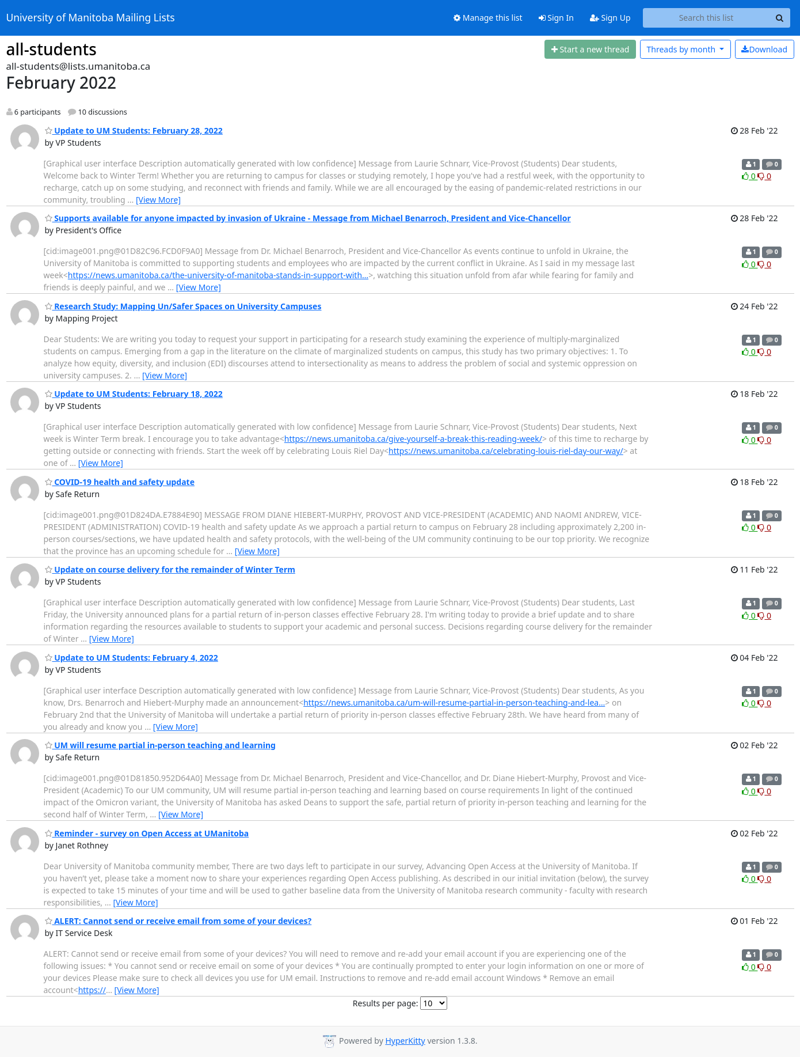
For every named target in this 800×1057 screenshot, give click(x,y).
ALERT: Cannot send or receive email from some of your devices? (178, 920)
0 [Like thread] (749, 176)
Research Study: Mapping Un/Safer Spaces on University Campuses (183, 306)
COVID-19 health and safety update (120, 481)
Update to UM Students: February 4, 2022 (131, 657)
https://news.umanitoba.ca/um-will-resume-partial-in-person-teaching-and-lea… (454, 702)
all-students (51, 49)
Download (764, 49)
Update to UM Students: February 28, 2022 (134, 130)
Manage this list (488, 17)
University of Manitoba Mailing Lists (90, 18)
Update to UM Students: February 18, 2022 (134, 393)
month (681, 49)
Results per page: (385, 1003)
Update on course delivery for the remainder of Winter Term (170, 569)
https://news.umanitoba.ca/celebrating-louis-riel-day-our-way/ (505, 450)
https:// (92, 989)
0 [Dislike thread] (764, 176)
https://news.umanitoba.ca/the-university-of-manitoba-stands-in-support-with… (218, 275)
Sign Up (610, 17)
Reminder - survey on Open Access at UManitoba (147, 833)
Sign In (556, 17)
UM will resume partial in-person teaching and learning (160, 745)
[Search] (779, 18)
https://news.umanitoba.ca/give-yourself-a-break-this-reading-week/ (413, 438)
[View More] (158, 199)
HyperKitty (405, 1040)
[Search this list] (706, 18)
